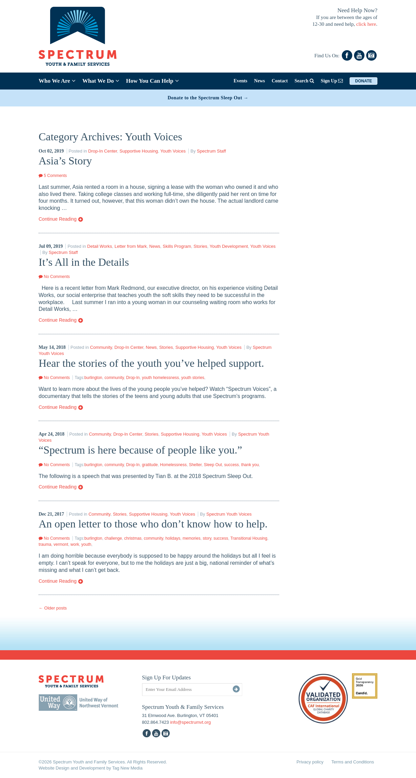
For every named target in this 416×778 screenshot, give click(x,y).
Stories (200, 246)
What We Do (100, 81)
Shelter (195, 464)
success (231, 464)
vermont (61, 544)
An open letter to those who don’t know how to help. (153, 524)
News (259, 80)
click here (366, 24)
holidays (172, 538)
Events (240, 80)
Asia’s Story (65, 161)
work (74, 544)
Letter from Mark (131, 246)
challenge (113, 538)
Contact (280, 80)
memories (192, 538)
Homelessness (173, 464)
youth (86, 544)
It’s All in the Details (84, 262)
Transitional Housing (248, 538)
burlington (93, 377)
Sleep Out (213, 464)
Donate (363, 81)
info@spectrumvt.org (190, 722)
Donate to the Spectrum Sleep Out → (208, 97)
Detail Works (99, 246)
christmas (133, 538)
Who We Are (57, 81)
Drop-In (133, 377)
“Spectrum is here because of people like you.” (140, 450)
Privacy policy (309, 761)
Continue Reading (61, 219)
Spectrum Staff (211, 151)
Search (304, 80)
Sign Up (332, 80)
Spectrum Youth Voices (229, 514)
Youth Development (229, 246)
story (207, 538)
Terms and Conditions (352, 761)
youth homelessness (160, 377)
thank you (250, 464)
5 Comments (53, 175)
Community (101, 347)
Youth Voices (173, 151)
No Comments (54, 276)
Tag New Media (127, 768)
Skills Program (177, 246)
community (114, 377)
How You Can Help (152, 81)
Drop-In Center (102, 151)
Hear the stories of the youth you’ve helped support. (151, 363)
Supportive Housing (139, 151)
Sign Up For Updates (166, 677)
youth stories (192, 377)
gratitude (150, 464)
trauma (45, 544)
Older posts (53, 608)
